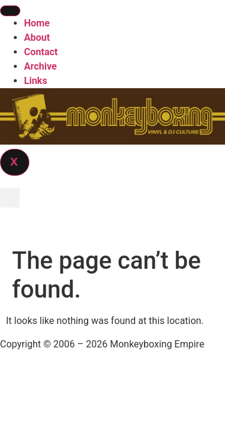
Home (37, 23)
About (37, 37)
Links (35, 80)
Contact (41, 52)
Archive (40, 66)
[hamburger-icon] (10, 10)
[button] (10, 198)
